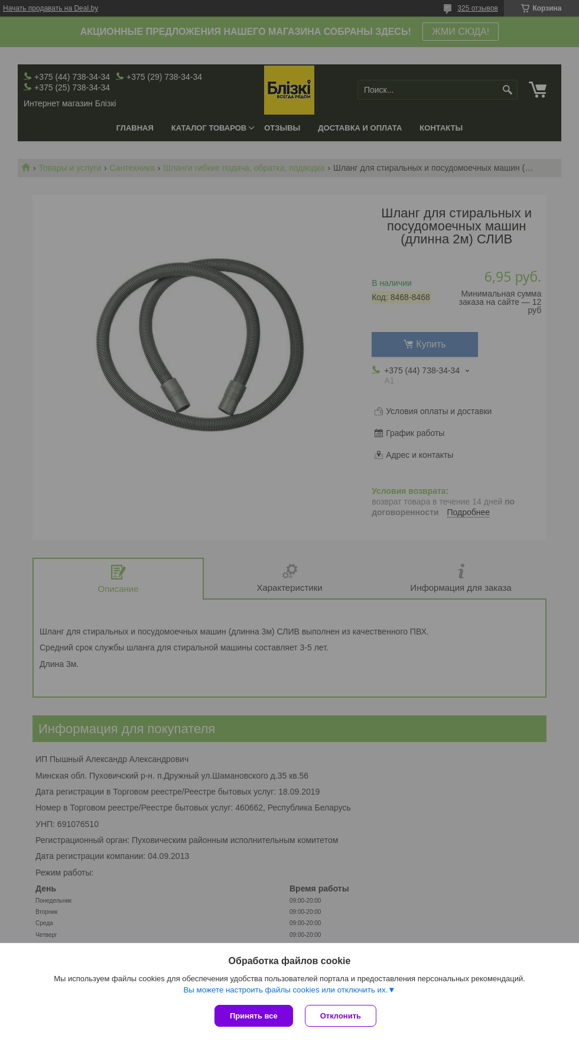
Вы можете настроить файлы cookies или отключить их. (285, 989)
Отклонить (340, 1015)
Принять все (254, 1015)
